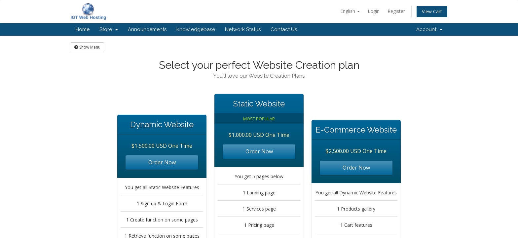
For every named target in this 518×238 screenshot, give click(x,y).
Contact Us (284, 29)
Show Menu (87, 47)
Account (429, 29)
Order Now (162, 162)
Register (396, 11)
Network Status (243, 29)
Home (83, 29)
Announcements (147, 29)
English (350, 11)
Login (374, 11)
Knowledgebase (195, 29)
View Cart (432, 11)
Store (108, 29)
